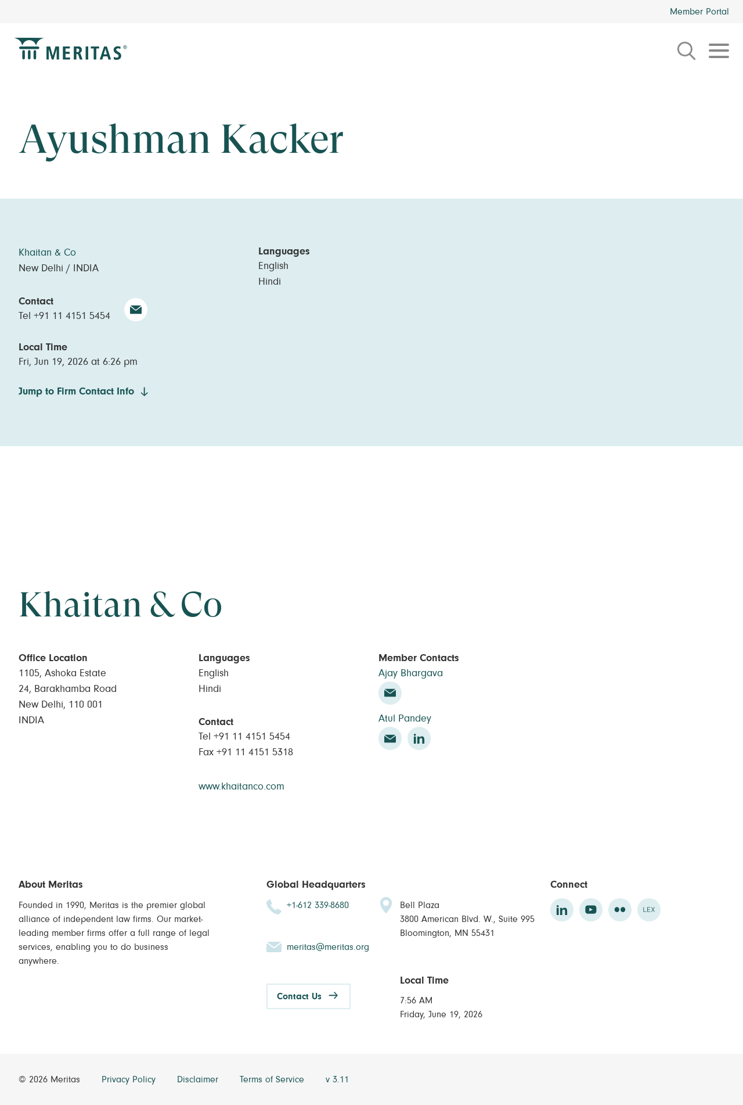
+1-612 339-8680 (318, 905)
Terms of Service (273, 1079)
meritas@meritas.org (328, 947)
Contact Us (299, 996)
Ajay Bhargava (410, 673)
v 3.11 (337, 1079)
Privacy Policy (130, 1079)
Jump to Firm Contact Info (76, 391)
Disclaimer (199, 1079)
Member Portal (699, 11)
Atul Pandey (404, 718)
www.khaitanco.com (241, 786)
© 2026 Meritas (51, 1079)
